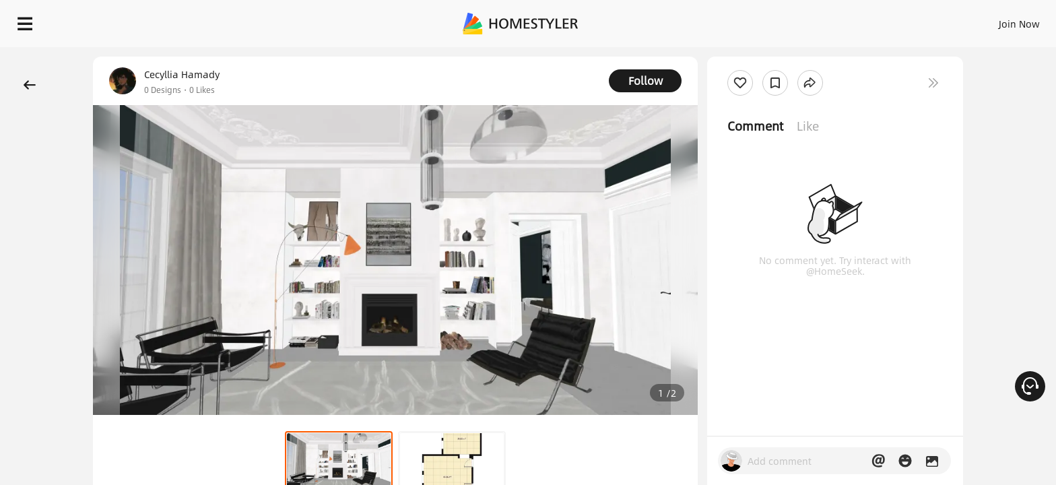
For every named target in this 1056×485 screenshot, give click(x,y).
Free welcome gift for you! (775, 56)
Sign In (807, 20)
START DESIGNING (989, 20)
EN (904, 20)
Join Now (857, 20)
